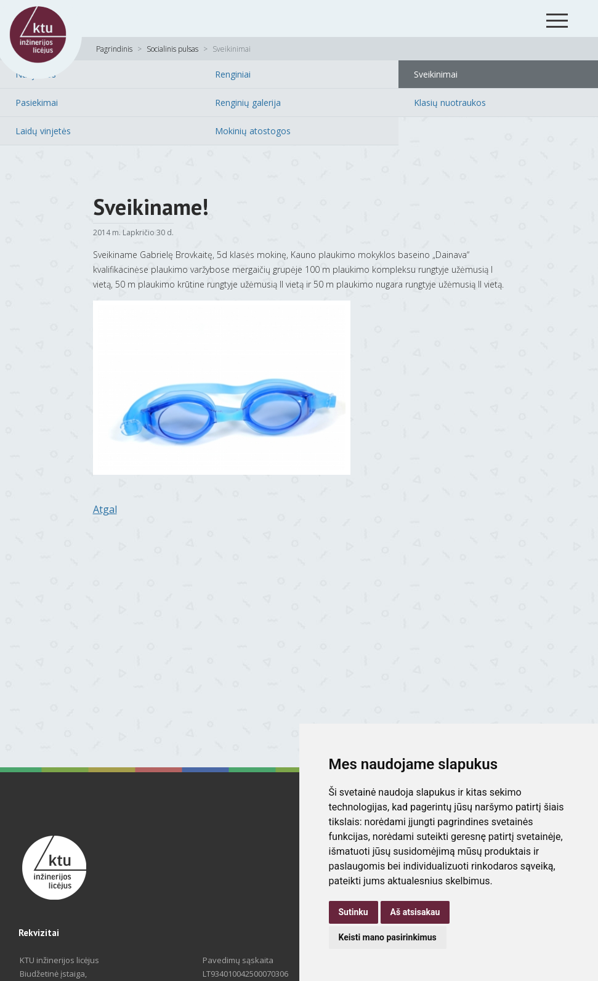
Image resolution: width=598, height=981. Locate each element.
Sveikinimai (436, 74)
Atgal (105, 509)
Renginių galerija (248, 102)
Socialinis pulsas (172, 49)
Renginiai (233, 74)
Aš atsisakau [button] (415, 912)
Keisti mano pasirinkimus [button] (388, 937)
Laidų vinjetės (43, 131)
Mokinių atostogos (253, 131)
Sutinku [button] (353, 912)
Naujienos (35, 74)
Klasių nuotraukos (450, 102)
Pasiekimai (36, 102)
